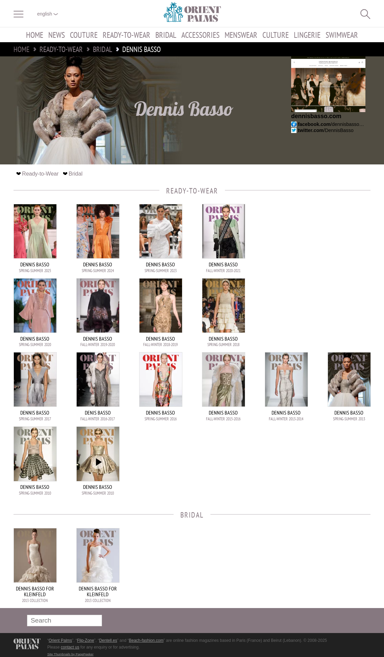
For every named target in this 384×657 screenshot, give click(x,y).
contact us (70, 647)
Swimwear (342, 35)
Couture (84, 35)
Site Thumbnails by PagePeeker (70, 654)
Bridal (165, 35)
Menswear (241, 35)
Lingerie (307, 35)
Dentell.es (108, 640)
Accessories (200, 35)
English (47, 14)
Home (34, 35)
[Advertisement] (323, 249)
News (56, 35)
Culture (275, 35)
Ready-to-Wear (126, 35)
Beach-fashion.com (146, 640)
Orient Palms (60, 640)
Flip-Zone (85, 640)
